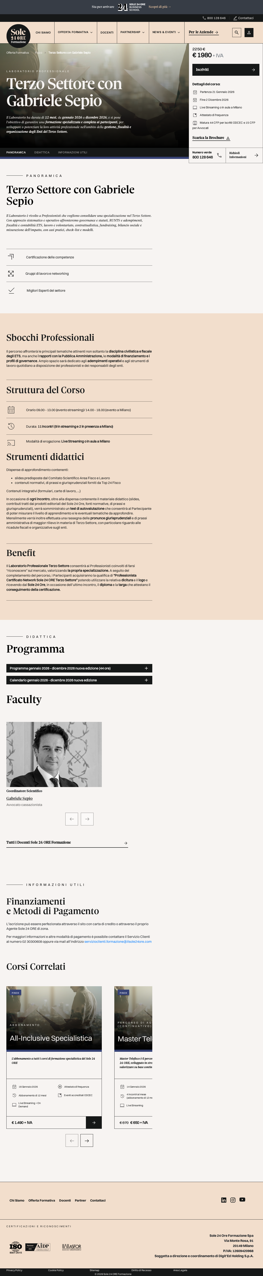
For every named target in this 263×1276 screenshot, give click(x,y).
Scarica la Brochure (211, 138)
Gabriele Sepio (19, 799)
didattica (42, 152)
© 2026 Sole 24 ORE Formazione (113, 1274)
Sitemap (94, 1270)
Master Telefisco (144, 1038)
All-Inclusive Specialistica (51, 1038)
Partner (81, 1200)
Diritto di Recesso (141, 1270)
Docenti (107, 32)
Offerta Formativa (17, 53)
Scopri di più (160, 7)
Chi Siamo (43, 32)
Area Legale (180, 1270)
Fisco (39, 53)
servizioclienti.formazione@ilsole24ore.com (118, 941)
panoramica (16, 152)
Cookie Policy (56, 1270)
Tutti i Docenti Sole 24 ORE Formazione (67, 843)
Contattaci (245, 18)
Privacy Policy (14, 1270)
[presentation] (72, 1140)
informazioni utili (72, 152)
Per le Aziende (204, 32)
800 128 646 (216, 18)
